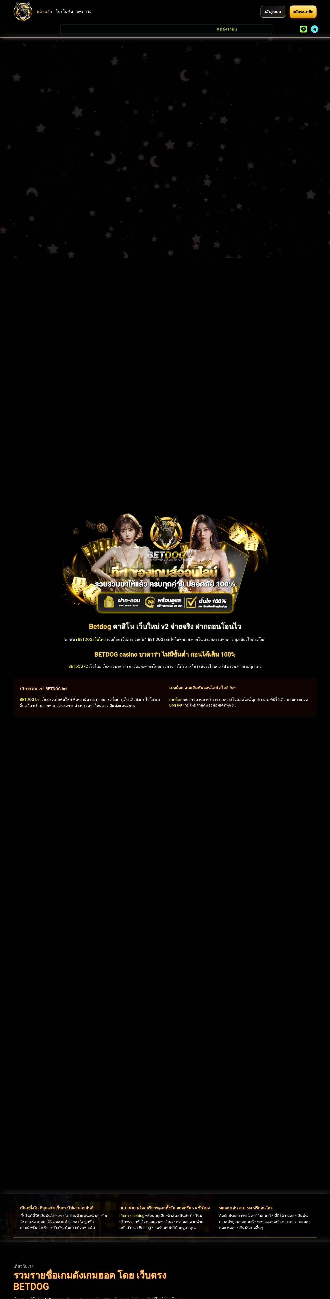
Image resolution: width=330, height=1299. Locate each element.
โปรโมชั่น (64, 11)
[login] (273, 12)
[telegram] (315, 29)
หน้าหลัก (44, 11)
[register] (303, 12)
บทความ (84, 11)
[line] (304, 29)
